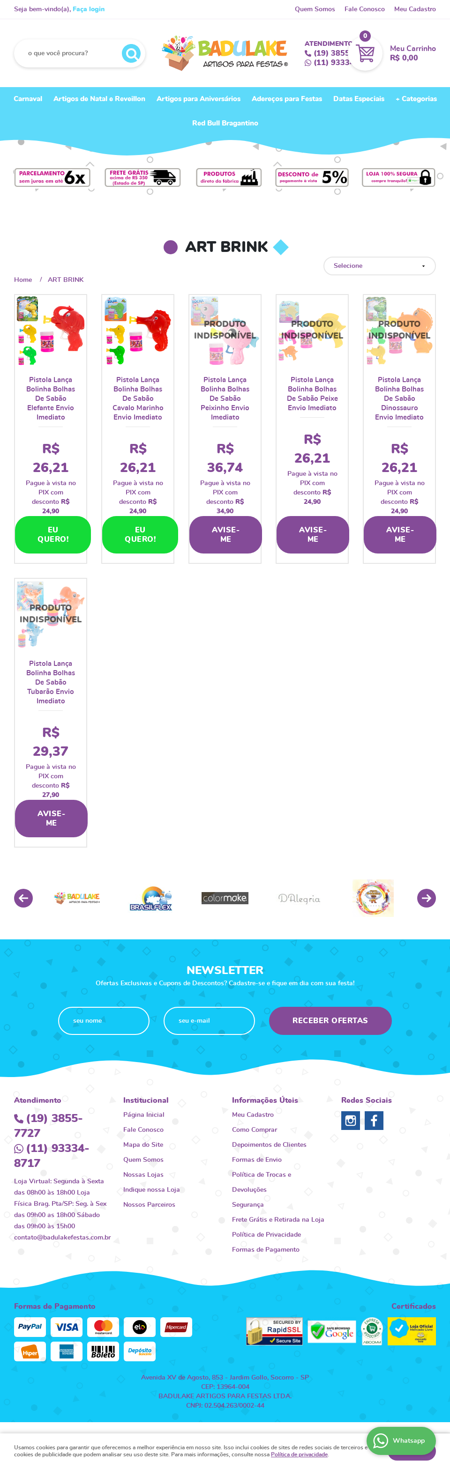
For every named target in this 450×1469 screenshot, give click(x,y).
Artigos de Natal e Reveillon (99, 99)
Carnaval (28, 99)
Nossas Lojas (143, 1175)
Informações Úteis (265, 1100)
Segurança (248, 1205)
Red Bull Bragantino (225, 123)
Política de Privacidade (266, 1235)
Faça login (89, 9)
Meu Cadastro (415, 9)
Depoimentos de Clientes (269, 1145)
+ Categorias (416, 99)
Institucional (146, 1100)
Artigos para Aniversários (198, 99)
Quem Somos (315, 9)
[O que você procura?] (131, 53)
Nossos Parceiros (149, 1205)
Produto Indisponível (225, 330)
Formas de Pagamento (266, 1250)
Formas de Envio (257, 1160)
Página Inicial (144, 1115)
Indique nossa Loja (151, 1190)
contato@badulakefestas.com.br (62, 1237)
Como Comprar (254, 1130)
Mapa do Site (143, 1145)
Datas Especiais (358, 99)
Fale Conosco (365, 9)
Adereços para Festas (287, 99)
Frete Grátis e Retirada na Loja (278, 1220)
